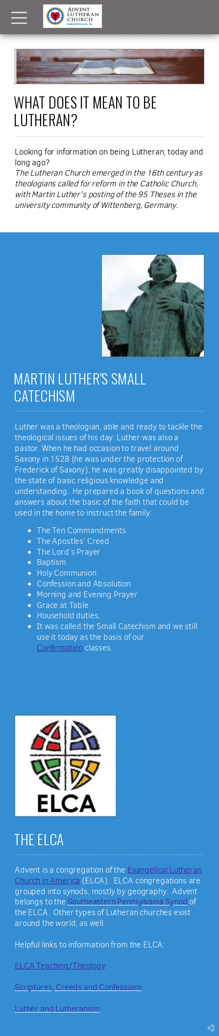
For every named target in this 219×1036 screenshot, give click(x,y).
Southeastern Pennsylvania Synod (128, 901)
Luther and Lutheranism (57, 1008)
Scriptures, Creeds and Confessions (78, 987)
